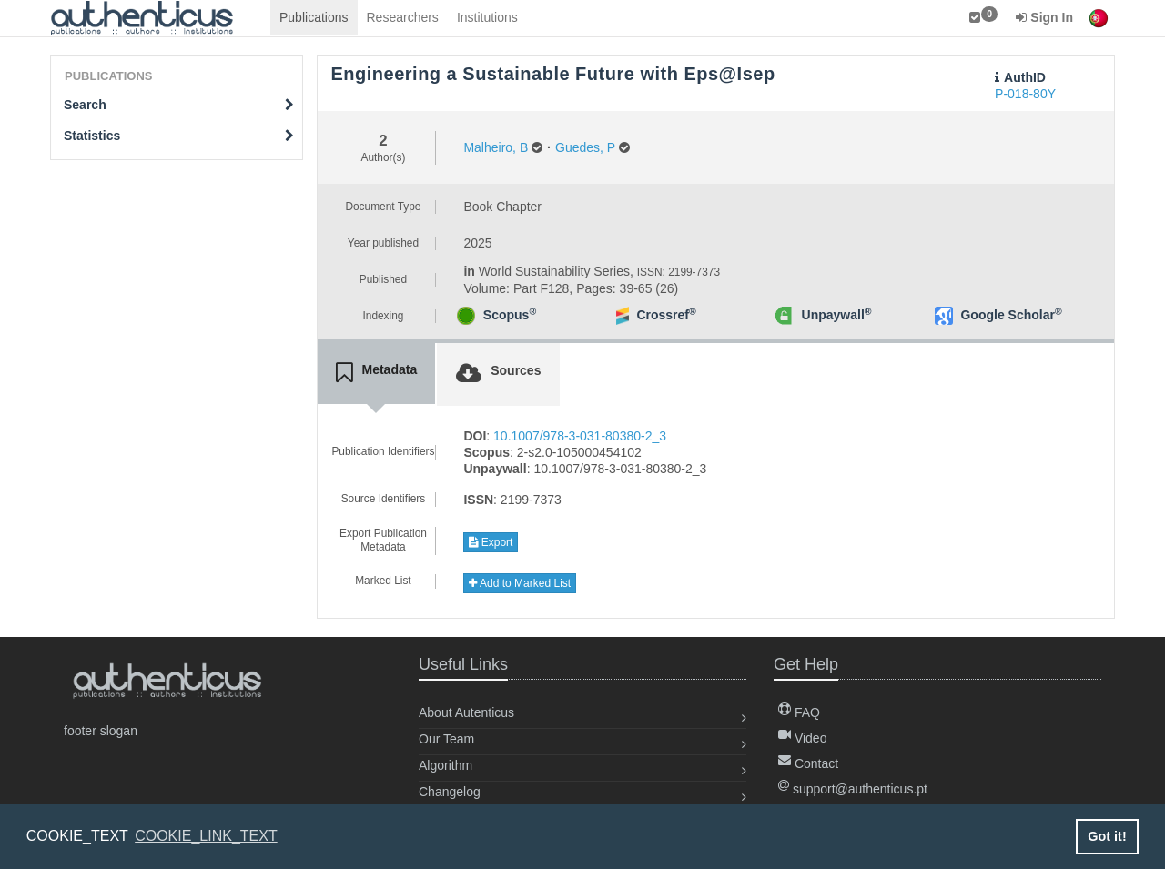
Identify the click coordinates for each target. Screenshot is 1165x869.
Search (179, 104)
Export (490, 542)
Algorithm (445, 765)
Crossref (665, 315)
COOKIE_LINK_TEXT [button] (206, 836)
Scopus (509, 315)
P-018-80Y (1025, 93)
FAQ (799, 712)
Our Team (446, 739)
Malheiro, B (495, 147)
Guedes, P (585, 147)
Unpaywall (837, 315)
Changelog (450, 791)
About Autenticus (466, 712)
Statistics (179, 135)
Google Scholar (1010, 315)
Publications (314, 17)
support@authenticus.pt (852, 789)
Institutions (487, 17)
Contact (808, 763)
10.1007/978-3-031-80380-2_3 (579, 436)
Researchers (403, 17)
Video (802, 738)
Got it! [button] (1107, 836)
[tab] (377, 373)
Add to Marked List (520, 583)
